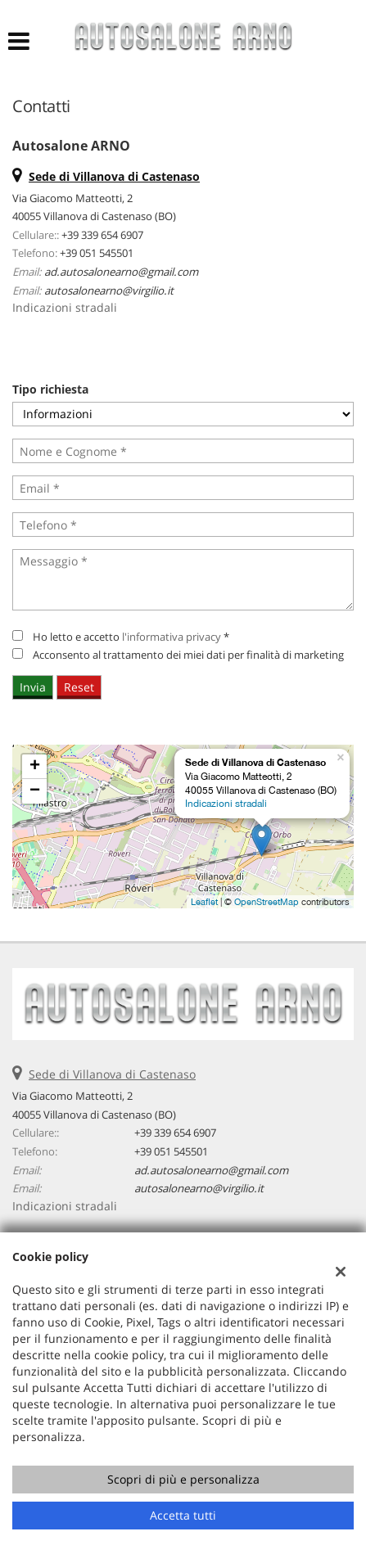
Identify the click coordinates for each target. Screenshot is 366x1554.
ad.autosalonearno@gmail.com (121, 271)
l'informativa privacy (171, 636)
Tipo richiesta (50, 389)
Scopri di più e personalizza (183, 1479)
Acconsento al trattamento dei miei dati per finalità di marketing (188, 654)
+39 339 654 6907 (102, 234)
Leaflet (204, 902)
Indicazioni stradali (64, 307)
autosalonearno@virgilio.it (109, 290)
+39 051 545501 (96, 252)
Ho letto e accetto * (131, 636)
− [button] (34, 791)
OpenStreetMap (266, 902)
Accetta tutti (183, 1515)
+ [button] (34, 766)
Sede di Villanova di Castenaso (112, 1074)
